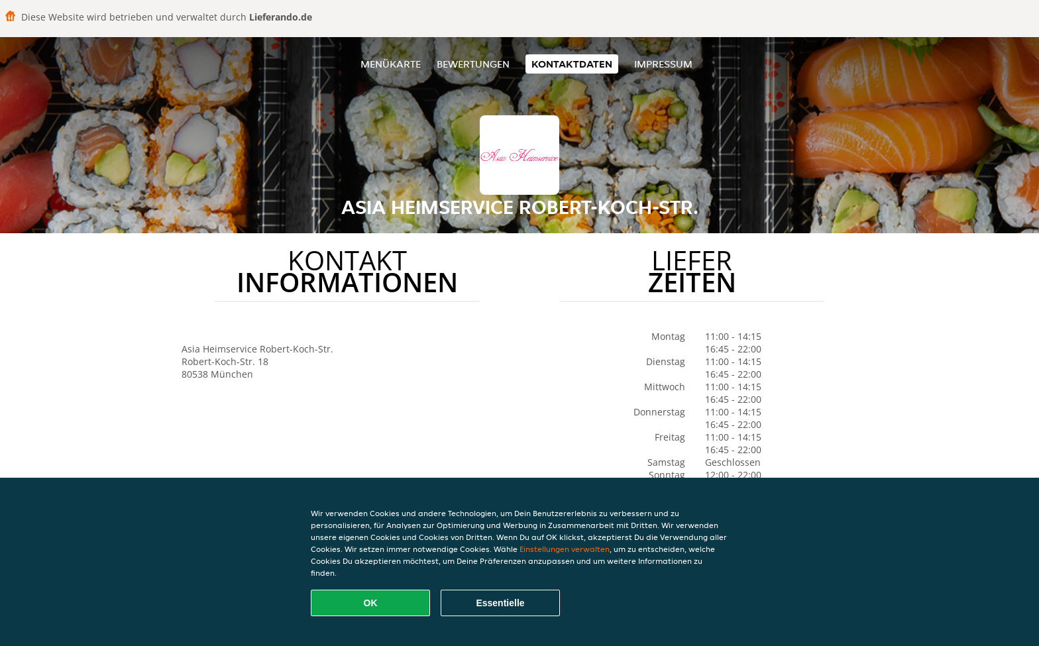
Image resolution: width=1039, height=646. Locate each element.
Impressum (663, 64)
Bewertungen (473, 64)
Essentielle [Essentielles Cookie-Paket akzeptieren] (500, 603)
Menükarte (390, 64)
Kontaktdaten (571, 64)
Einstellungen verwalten (565, 549)
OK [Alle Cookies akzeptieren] (371, 603)
